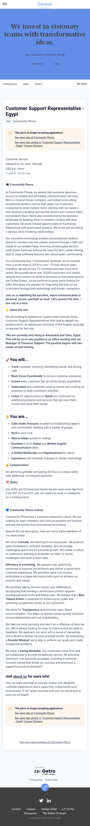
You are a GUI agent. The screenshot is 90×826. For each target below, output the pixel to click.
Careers (30, 809)
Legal (58, 818)
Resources (30, 813)
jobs (26, 84)
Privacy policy (35, 780)
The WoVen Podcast (54, 813)
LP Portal (68, 809)
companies (10, 84)
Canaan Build (49, 809)
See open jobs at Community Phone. (35, 137)
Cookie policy (51, 780)
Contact (16, 809)
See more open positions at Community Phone (45, 742)
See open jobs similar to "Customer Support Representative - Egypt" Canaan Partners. (47, 144)
